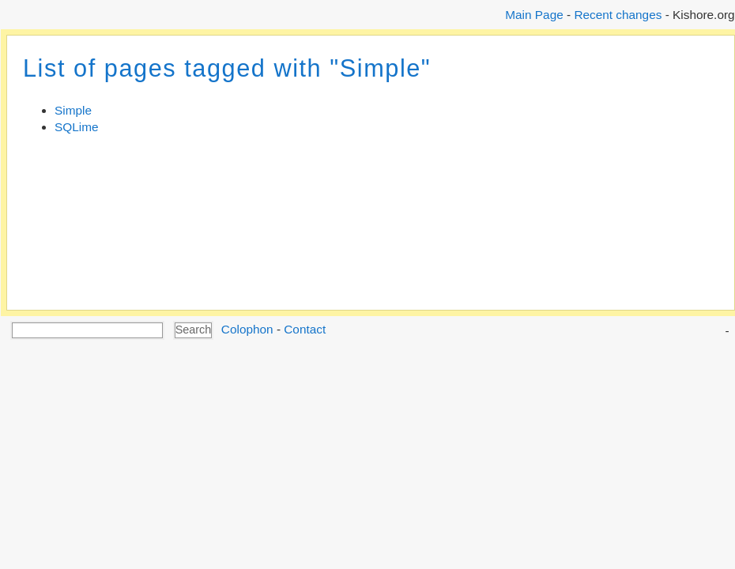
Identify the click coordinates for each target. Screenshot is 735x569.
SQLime (76, 127)
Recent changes (618, 14)
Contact (305, 329)
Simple (73, 110)
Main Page (534, 14)
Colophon (247, 329)
